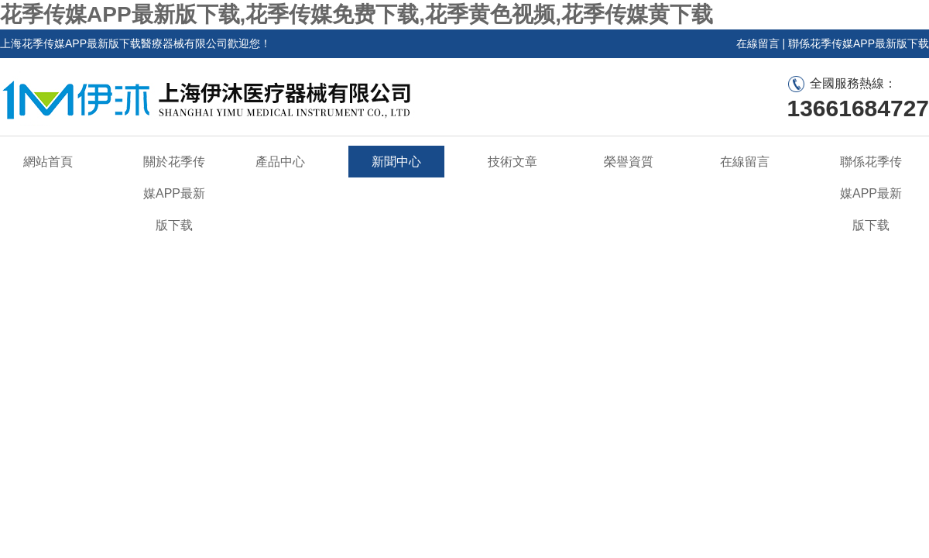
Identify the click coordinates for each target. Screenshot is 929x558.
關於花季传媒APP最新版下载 (174, 193)
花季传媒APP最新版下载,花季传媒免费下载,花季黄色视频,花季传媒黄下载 (356, 14)
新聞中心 (396, 161)
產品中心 (280, 161)
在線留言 (758, 43)
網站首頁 (48, 161)
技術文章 (512, 161)
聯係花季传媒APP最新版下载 (858, 43)
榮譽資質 (628, 161)
